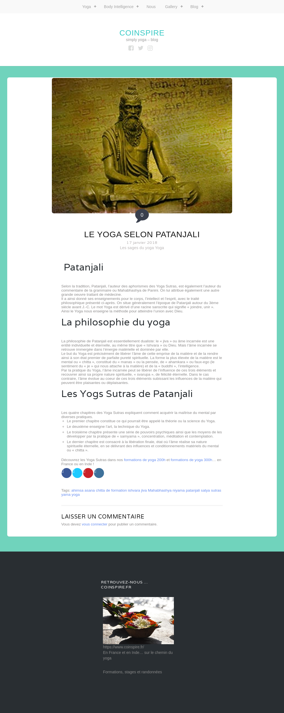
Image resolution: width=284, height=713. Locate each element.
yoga (76, 494)
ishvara (134, 490)
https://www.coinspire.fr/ (123, 647)
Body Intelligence (119, 6)
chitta (100, 490)
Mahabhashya (159, 490)
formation (119, 490)
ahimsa (77, 490)
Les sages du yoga (137, 248)
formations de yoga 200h (145, 460)
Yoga (86, 6)
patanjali (193, 490)
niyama (179, 490)
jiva (144, 490)
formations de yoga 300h (191, 460)
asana (90, 490)
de (108, 490)
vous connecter (94, 524)
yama (65, 494)
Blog (194, 6)
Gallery (171, 6)
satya (205, 490)
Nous (151, 6)
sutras (216, 490)
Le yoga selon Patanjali (142, 234)
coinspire (141, 33)
